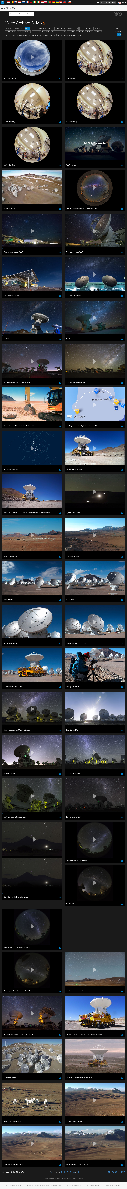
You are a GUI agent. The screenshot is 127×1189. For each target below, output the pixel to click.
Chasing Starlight (45, 28)
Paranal (88, 32)
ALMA (27, 28)
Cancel (20, 382)
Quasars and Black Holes (16, 35)
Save (8, 382)
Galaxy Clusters (59, 32)
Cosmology (73, 28)
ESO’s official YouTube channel (58, 291)
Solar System (35, 35)
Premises (98, 32)
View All (9, 28)
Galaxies (45, 32)
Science (104, 2)
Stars (59, 35)
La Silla (71, 32)
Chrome (10, 338)
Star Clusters (49, 35)
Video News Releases (72, 35)
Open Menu (8, 7)
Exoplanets (10, 32)
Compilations (60, 28)
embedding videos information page (57, 295)
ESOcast (88, 28)
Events (97, 28)
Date (119, 34)
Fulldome (36, 32)
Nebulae (79, 32)
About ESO (19, 28)
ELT (81, 28)
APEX (33, 28)
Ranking (118, 31)
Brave (9, 336)
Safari (9, 345)
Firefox (9, 343)
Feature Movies (24, 32)
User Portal (112, 2)
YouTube (5, 291)
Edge (9, 341)
